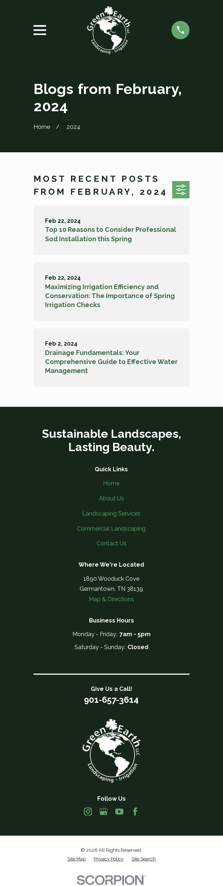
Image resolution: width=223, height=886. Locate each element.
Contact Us (111, 543)
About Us (111, 498)
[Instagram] (88, 811)
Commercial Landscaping (111, 528)
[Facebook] (135, 811)
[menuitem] (76, 859)
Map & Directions (111, 599)
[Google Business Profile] (103, 811)
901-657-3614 (111, 699)
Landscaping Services (111, 513)
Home (111, 483)
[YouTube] (119, 811)
